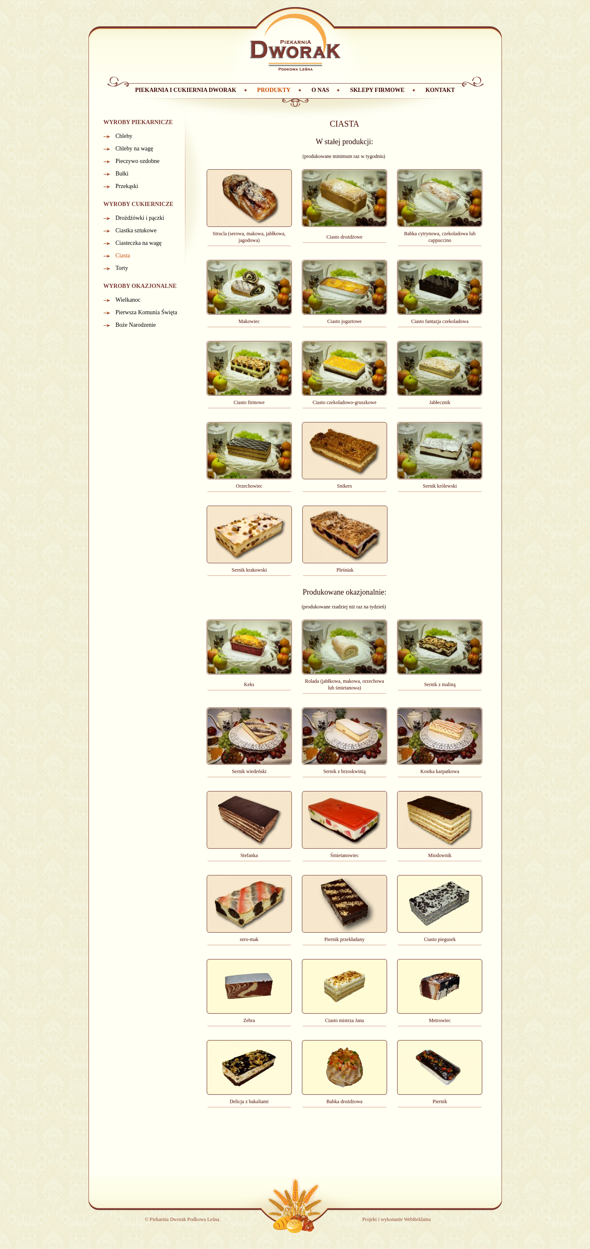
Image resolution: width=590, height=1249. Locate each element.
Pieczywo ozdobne (138, 161)
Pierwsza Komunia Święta (146, 312)
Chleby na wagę (134, 148)
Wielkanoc (128, 300)
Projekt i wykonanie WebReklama (396, 1219)
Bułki (122, 173)
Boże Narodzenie (136, 325)
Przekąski (127, 186)
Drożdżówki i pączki (140, 218)
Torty (122, 268)
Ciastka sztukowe (136, 230)
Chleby (124, 136)
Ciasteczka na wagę (139, 243)
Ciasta (123, 255)
